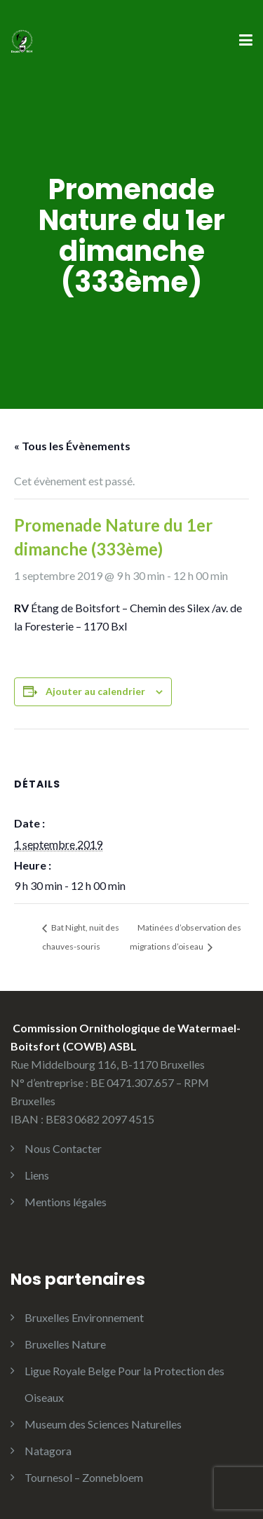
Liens (37, 1175)
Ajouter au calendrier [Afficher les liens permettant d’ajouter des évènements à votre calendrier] (95, 691)
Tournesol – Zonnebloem (84, 1477)
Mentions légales (66, 1201)
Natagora (48, 1450)
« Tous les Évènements (72, 445)
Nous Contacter (63, 1148)
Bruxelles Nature (65, 1344)
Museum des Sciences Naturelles (103, 1424)
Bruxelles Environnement (84, 1317)
